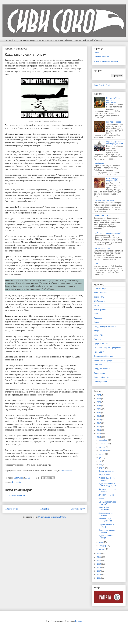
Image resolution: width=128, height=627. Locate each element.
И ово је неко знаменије (104, 508)
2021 (99, 409)
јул (100, 457)
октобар (102, 447)
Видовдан (98, 318)
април (101, 468)
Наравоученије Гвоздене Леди (106, 520)
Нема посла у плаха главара (107, 531)
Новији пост (11, 508)
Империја (16, 482)
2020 (99, 413)
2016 (99, 427)
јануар (102, 549)
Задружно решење (102, 369)
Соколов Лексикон (101, 57)
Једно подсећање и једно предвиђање (107, 485)
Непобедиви (99, 163)
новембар (103, 444)
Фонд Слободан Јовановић (105, 326)
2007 (99, 571)
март (101, 542)
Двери (96, 331)
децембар (103, 440)
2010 (99, 560)
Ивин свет (98, 365)
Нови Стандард (100, 293)
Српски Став (99, 297)
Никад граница (100, 310)
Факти (96, 314)
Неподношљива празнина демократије (113, 100)
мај (100, 464)
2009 (99, 564)
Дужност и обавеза (106, 495)
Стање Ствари (100, 288)
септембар (103, 450)
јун (100, 461)
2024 (99, 399)
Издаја (101, 498)
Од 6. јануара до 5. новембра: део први (114, 142)
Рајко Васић (99, 352)
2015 (99, 430)
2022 (99, 406)
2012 (99, 553)
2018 (99, 420)
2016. (96, 264)
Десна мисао (99, 373)
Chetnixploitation (100, 382)
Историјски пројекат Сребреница (107, 348)
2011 (99, 557)
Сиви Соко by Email (102, 85)
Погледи (97, 339)
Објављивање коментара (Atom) (52, 517)
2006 (99, 574)
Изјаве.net (98, 335)
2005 (99, 578)
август (102, 454)
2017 (99, 423)
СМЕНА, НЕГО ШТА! (102, 216)
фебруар (103, 546)
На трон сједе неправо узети (112, 180)
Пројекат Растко (100, 343)
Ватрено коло (104, 474)
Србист (97, 322)
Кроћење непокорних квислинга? (107, 233)
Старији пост (78, 508)
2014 (99, 433)
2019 (99, 416)
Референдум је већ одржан (106, 479)
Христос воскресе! (113, 122)
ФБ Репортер (99, 301)
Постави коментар (16, 495)
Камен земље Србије (103, 360)
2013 (99, 437)
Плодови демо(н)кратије (104, 200)
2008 (99, 567)
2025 (99, 395)
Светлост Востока (101, 377)
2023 (99, 402)
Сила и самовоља (106, 471)
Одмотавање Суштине (103, 356)
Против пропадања (102, 248)
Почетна (44, 508)
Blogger (78, 621)
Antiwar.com (66, 471)
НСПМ (96, 305)
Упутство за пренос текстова (106, 61)
